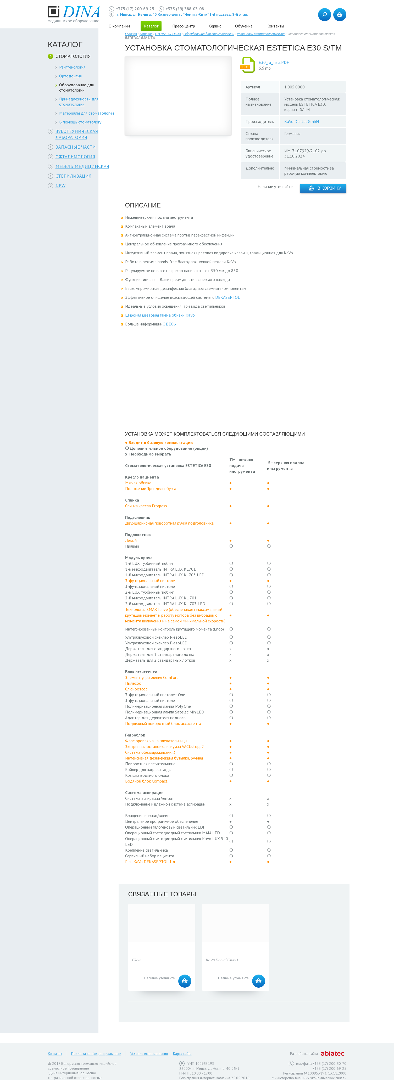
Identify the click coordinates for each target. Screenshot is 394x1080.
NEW (60, 186)
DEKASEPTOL (227, 297)
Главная (131, 34)
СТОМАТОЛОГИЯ (73, 56)
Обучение (244, 26)
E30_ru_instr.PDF (274, 62)
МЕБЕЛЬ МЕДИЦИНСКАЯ (82, 166)
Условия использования (149, 1053)
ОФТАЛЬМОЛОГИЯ (75, 157)
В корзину (324, 187)
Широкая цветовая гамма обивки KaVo (160, 315)
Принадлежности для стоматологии (78, 101)
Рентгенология (72, 67)
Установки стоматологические (261, 34)
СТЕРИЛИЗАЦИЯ (73, 176)
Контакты (275, 26)
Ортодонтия (70, 75)
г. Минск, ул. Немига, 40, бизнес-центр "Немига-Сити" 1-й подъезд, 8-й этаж (182, 14)
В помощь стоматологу (80, 122)
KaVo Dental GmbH (301, 121)
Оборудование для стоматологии (76, 87)
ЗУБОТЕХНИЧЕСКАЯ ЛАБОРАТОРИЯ (77, 134)
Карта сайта (182, 1053)
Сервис (215, 26)
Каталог (146, 34)
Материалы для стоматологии (86, 113)
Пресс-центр (183, 26)
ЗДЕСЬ (169, 324)
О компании (119, 26)
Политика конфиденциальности (96, 1053)
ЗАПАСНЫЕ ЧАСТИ (76, 147)
